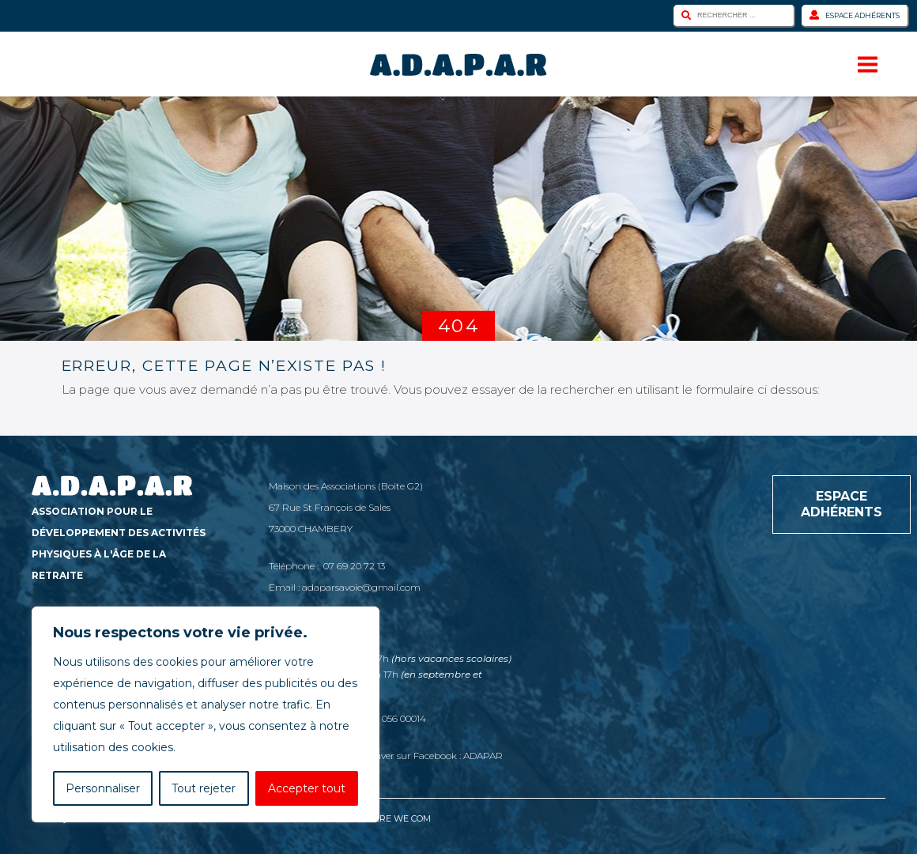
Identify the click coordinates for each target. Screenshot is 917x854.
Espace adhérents (854, 15)
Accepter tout (306, 788)
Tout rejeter (204, 788)
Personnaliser (103, 788)
